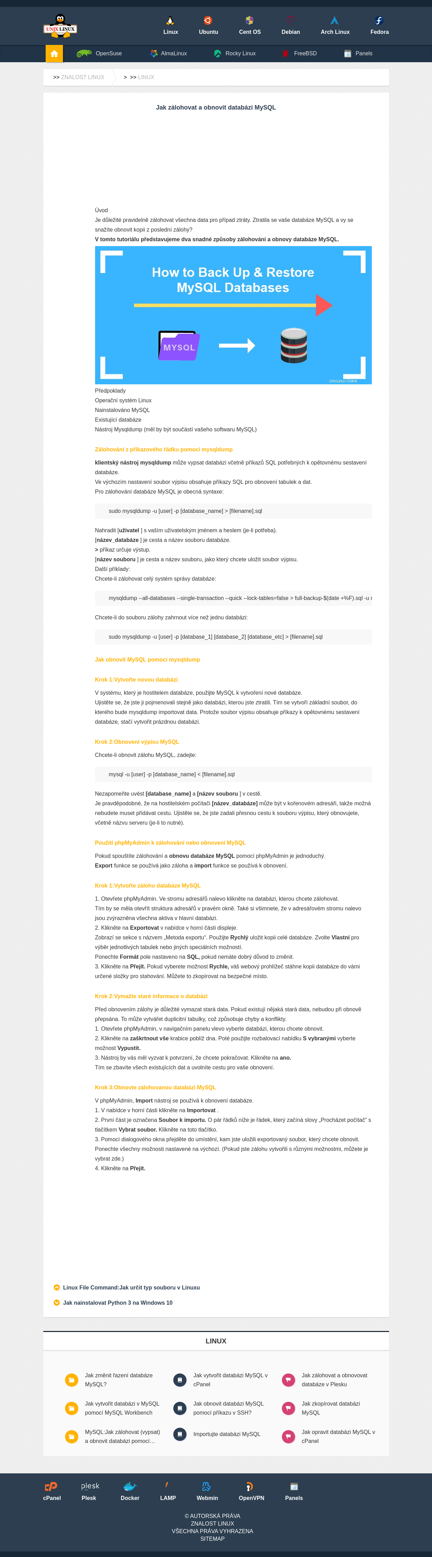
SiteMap (212, 1539)
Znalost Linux (82, 77)
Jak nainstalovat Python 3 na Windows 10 (118, 1303)
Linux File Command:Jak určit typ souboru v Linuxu (131, 1288)
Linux (146, 77)
